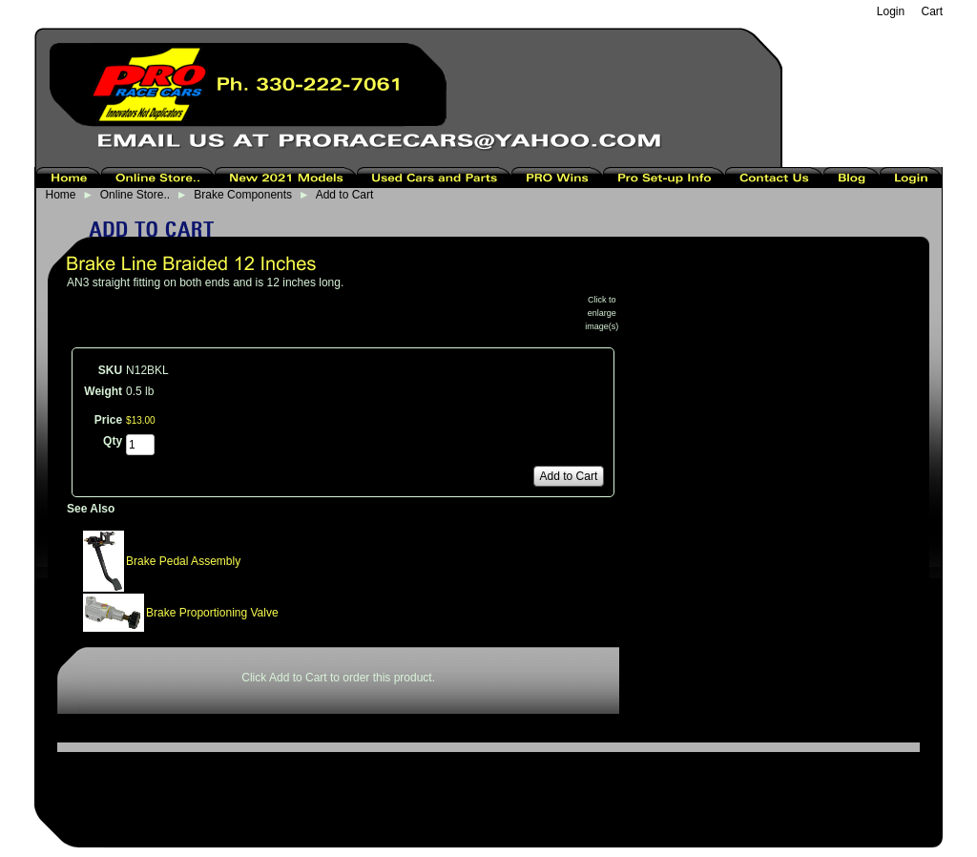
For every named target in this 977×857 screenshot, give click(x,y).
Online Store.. (135, 194)
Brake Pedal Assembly (183, 561)
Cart (933, 11)
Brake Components (243, 194)
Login (890, 11)
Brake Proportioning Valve (212, 612)
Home (61, 194)
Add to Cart (345, 194)
